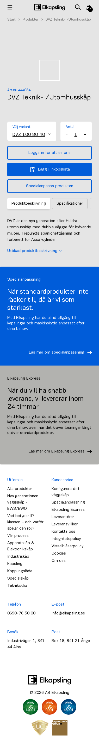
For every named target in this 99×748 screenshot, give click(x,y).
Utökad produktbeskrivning (34, 251)
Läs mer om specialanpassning (62, 352)
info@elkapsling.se (68, 613)
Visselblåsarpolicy (67, 546)
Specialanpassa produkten (49, 186)
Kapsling (14, 564)
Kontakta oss (63, 532)
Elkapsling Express (68, 510)
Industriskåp (18, 557)
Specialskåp (18, 578)
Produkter (30, 20)
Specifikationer (70, 204)
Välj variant (21, 127)
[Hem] (49, 7)
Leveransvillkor (65, 524)
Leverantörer (63, 517)
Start (11, 20)
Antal (70, 127)
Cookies (59, 553)
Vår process (18, 536)
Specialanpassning (68, 502)
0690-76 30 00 (21, 613)
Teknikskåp (17, 586)
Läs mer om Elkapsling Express (62, 451)
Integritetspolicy (66, 539)
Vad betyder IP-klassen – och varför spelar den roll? (25, 522)
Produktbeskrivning (28, 204)
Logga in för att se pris (49, 153)
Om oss (59, 561)
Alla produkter (19, 489)
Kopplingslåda (19, 571)
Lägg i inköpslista (49, 169)
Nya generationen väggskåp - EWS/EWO (22, 502)
